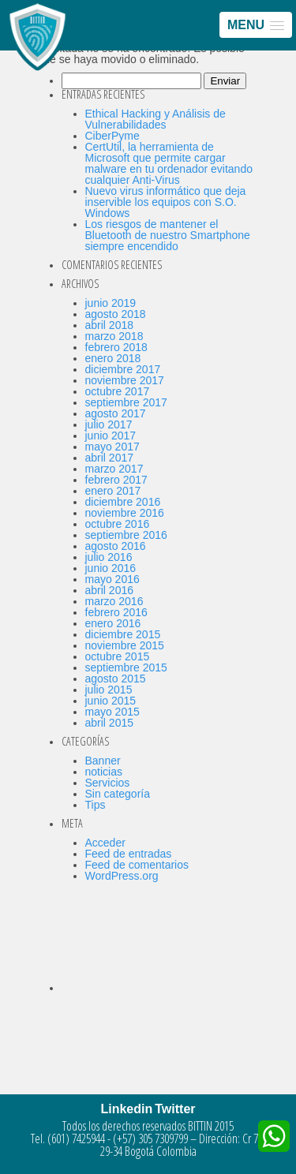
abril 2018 (109, 325)
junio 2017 (111, 435)
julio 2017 (109, 424)
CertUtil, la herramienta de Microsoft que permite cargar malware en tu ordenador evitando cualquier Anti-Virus (169, 163)
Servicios (107, 782)
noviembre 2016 (124, 513)
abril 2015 (109, 722)
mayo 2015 (112, 711)
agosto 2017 (115, 413)
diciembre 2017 (123, 369)
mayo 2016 (112, 579)
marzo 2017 (114, 468)
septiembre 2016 (126, 535)
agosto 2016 (115, 546)
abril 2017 (109, 457)
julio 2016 (109, 557)
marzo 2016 (114, 601)
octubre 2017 (117, 391)
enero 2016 (113, 623)
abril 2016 (109, 590)
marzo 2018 (114, 336)
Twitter (175, 1109)
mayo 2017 (112, 446)
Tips (95, 804)
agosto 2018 (115, 314)
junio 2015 (111, 700)
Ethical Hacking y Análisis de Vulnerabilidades (155, 119)
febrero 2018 (116, 347)
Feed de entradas (128, 853)
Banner (103, 760)
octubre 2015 (117, 656)
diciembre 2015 (123, 634)
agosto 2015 (115, 678)
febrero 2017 (116, 479)
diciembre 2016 (123, 501)
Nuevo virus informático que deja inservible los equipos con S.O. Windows (165, 202)
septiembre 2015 (126, 667)
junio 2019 (111, 303)
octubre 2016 (117, 524)
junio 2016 (111, 568)
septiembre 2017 (126, 402)
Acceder (105, 842)
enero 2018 (113, 358)
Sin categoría (118, 793)
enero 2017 (113, 490)
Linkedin (126, 1109)
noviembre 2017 (124, 380)
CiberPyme (112, 135)
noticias (103, 771)
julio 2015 (109, 689)
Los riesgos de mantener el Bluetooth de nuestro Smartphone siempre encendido (167, 235)
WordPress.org (122, 875)
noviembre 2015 (124, 645)
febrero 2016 (116, 612)
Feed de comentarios (137, 864)
